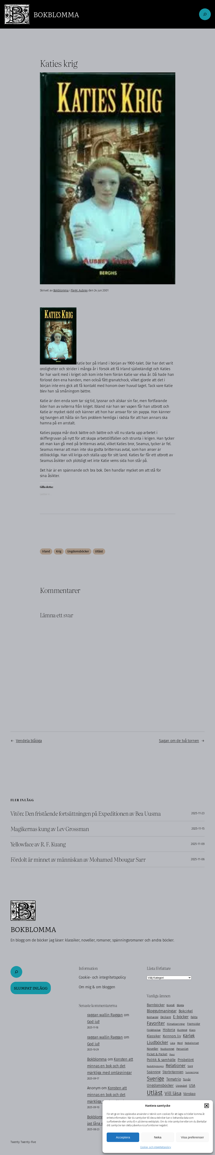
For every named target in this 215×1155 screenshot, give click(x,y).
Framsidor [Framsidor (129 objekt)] (193, 1024)
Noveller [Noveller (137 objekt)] (152, 1049)
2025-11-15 (198, 828)
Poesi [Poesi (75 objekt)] (172, 1054)
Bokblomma (56, 14)
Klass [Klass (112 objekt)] (192, 1030)
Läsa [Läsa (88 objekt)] (172, 1043)
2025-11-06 (198, 859)
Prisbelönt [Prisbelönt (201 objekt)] (186, 1060)
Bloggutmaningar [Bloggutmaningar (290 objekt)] (161, 1010)
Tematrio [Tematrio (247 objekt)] (173, 1079)
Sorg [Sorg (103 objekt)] (190, 1066)
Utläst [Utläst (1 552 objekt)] (155, 1093)
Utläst (99, 551)
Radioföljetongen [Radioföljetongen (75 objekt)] (155, 1066)
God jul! (93, 1021)
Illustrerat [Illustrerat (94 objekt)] (182, 1030)
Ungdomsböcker (78, 551)
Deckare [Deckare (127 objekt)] (165, 1017)
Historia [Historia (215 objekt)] (169, 1030)
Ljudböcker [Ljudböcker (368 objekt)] (157, 1042)
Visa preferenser (192, 1137)
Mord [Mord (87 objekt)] (180, 1043)
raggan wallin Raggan (105, 1015)
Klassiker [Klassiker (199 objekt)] (153, 1036)
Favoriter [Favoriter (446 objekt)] (156, 1023)
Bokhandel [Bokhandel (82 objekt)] (152, 1017)
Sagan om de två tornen (179, 740)
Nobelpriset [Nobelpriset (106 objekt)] (192, 1043)
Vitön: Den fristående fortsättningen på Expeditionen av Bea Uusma (85, 813)
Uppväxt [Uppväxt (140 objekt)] (181, 1086)
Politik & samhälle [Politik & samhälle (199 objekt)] (161, 1060)
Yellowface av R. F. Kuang (38, 844)
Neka (157, 1137)
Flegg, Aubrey (79, 290)
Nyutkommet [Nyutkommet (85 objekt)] (167, 1048)
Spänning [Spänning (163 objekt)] (153, 1072)
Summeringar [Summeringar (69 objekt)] (192, 1072)
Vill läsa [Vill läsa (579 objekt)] (173, 1093)
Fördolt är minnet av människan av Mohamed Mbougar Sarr (78, 859)
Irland (46, 551)
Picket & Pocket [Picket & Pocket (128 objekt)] (157, 1054)
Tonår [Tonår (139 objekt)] (187, 1079)
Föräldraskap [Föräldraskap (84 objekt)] (154, 1030)
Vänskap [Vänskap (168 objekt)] (189, 1094)
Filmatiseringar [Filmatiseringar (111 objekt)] (176, 1024)
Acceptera (123, 1137)
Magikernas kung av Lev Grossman (49, 828)
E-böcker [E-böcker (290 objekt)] (181, 1016)
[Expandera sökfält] (205, 14)
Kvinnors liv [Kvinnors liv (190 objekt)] (172, 1036)
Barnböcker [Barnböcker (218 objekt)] (155, 1005)
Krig (58, 551)
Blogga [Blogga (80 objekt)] (180, 1005)
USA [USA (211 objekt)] (192, 1085)
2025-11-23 (198, 813)
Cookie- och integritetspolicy (155, 1147)
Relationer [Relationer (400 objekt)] (175, 1065)
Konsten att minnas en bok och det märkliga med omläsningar (110, 1066)
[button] (207, 1106)
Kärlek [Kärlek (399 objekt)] (189, 1035)
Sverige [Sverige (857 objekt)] (155, 1078)
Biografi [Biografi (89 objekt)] (170, 1005)
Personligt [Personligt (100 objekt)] (182, 1048)
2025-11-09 (198, 844)
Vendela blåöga (29, 740)
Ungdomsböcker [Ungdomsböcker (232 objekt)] (160, 1085)
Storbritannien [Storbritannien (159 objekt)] (173, 1072)
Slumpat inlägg (30, 988)
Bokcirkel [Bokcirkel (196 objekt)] (186, 1011)
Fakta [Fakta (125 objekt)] (194, 1017)
